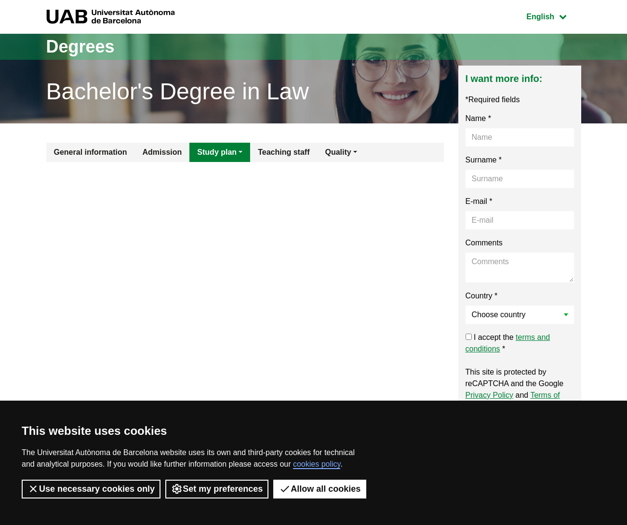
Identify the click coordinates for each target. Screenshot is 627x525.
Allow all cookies (319, 489)
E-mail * (479, 201)
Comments (484, 243)
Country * (482, 296)
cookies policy (316, 464)
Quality (338, 152)
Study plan (217, 152)
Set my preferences (217, 489)
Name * (478, 118)
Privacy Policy (490, 395)
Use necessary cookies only (91, 489)
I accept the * (508, 343)
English (553, 16)
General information (90, 152)
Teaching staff (283, 152)
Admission (162, 152)
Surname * (484, 160)
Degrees (80, 46)
